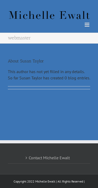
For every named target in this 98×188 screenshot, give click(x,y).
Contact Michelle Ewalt (49, 144)
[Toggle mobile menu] (87, 24)
